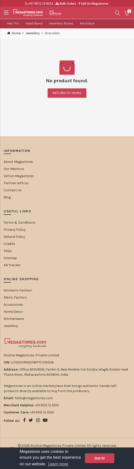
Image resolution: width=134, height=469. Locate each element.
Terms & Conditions (20, 222)
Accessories (13, 304)
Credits (9, 244)
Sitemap (10, 258)
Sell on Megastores (19, 176)
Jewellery (33, 33)
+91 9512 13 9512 (39, 3)
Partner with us (16, 183)
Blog (7, 197)
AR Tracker (12, 265)
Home (16, 33)
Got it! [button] (99, 458)
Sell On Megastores (93, 3)
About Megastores (18, 162)
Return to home (67, 93)
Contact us (13, 190)
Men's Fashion (15, 297)
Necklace (87, 23)
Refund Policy (14, 237)
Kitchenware (14, 319)
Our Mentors (14, 169)
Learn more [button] (58, 464)
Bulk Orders (65, 3)
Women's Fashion (18, 290)
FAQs (8, 251)
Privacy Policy (15, 230)
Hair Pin (13, 23)
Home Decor (13, 312)
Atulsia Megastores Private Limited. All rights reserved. (73, 446)
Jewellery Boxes (61, 23)
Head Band (34, 23)
